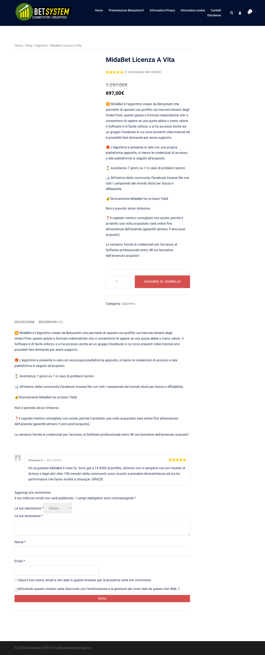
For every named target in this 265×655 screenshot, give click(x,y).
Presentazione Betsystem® (126, 10)
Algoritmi (41, 45)
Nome (20, 542)
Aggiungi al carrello (162, 281)
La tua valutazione (28, 508)
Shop (29, 45)
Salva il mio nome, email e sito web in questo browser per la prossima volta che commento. (85, 580)
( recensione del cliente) (142, 72)
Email (19, 561)
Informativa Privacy (162, 10)
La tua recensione (28, 516)
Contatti (216, 10)
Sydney (86, 648)
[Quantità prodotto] (118, 281)
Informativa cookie (193, 10)
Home (99, 10)
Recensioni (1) (51, 322)
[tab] (24, 322)
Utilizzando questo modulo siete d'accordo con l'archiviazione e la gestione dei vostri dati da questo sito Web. (98, 589)
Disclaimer (214, 15)
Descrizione (24, 322)
